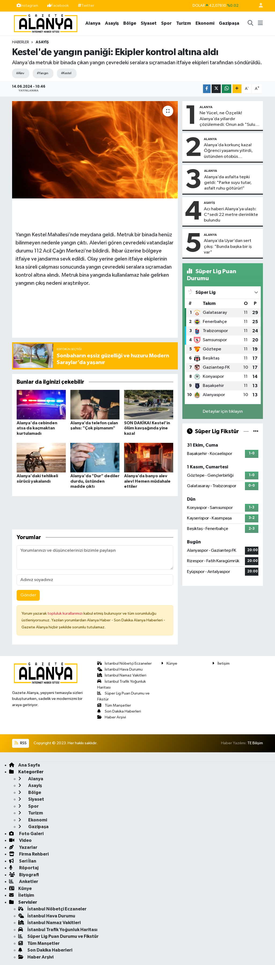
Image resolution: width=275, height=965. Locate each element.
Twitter (86, 5)
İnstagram (27, 5)
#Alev (20, 73)
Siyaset (149, 23)
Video (20, 840)
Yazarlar (23, 847)
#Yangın (42, 73)
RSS (20, 743)
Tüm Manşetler (114, 705)
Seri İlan (22, 861)
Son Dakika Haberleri (119, 711)
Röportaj (23, 868)
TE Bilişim (255, 743)
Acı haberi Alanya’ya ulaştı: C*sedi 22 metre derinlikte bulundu (231, 215)
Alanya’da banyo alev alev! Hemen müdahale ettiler (147, 481)
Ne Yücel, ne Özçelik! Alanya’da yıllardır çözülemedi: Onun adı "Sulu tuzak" (227, 119)
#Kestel (66, 73)
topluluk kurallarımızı (66, 613)
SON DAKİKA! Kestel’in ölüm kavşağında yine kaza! (147, 428)
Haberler (20, 42)
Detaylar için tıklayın (223, 411)
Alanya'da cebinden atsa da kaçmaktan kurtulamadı (37, 428)
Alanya (92, 23)
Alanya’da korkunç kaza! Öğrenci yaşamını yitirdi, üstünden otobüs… (228, 151)
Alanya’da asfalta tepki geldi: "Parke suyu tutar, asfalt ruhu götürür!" (228, 183)
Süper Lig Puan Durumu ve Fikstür (58, 936)
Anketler (23, 881)
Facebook (58, 5)
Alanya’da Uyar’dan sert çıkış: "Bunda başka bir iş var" (228, 246)
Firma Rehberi (29, 854)
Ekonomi (205, 23)
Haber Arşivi (111, 717)
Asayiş (112, 23)
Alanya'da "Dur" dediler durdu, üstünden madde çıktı (95, 481)
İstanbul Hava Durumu (120, 669)
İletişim (221, 663)
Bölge (129, 23)
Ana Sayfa (24, 765)
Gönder (28, 595)
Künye (169, 663)
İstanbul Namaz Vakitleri (122, 675)
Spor (166, 23)
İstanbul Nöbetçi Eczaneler (124, 663)
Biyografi (24, 875)
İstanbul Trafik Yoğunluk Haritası (57, 929)
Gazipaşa (229, 23)
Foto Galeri (26, 833)
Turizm (183, 23)
